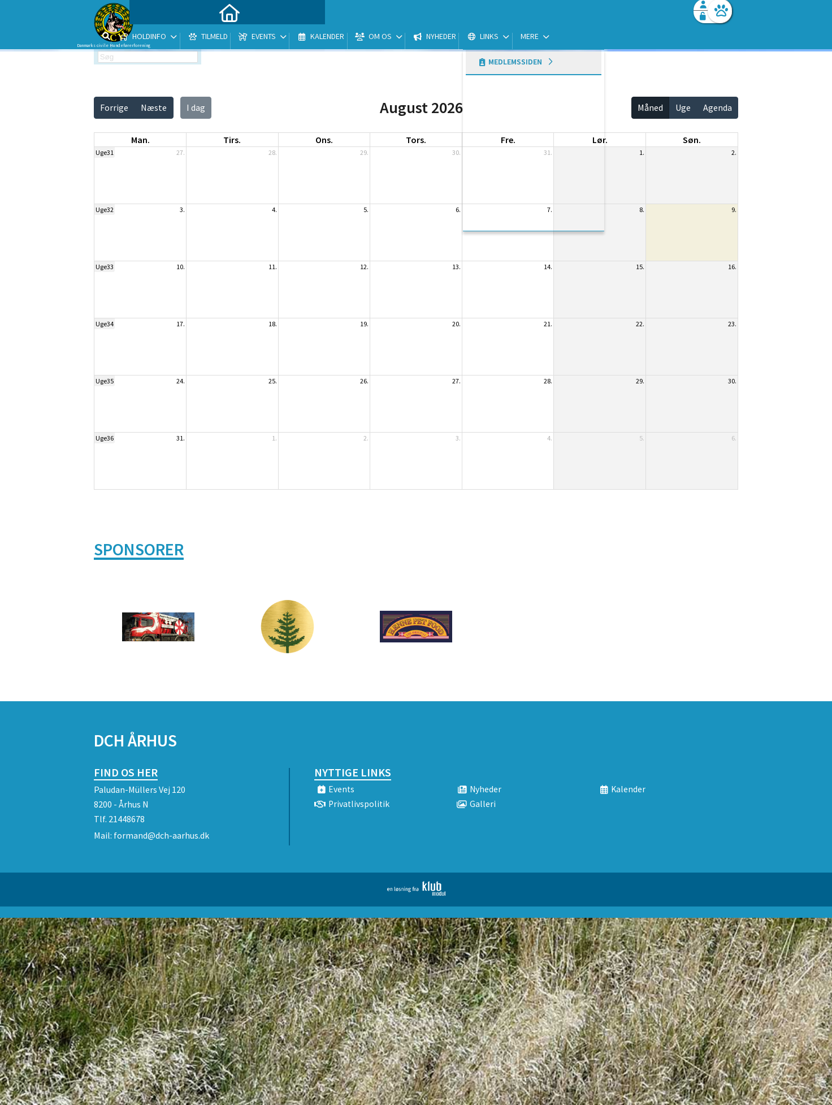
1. (641, 152)
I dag (196, 107)
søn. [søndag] (692, 139)
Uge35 (105, 381)
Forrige (114, 107)
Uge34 (105, 324)
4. (274, 209)
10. (180, 266)
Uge (683, 107)
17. (180, 324)
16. (732, 266)
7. (549, 209)
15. (640, 266)
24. (180, 381)
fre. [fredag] (508, 139)
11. (272, 266)
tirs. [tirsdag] (232, 139)
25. (272, 381)
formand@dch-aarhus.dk (161, 835)
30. (456, 152)
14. (548, 266)
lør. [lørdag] (600, 139)
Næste (154, 107)
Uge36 (105, 438)
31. (548, 152)
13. (456, 266)
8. (641, 209)
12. (364, 266)
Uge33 (105, 266)
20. (456, 324)
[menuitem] (164, 38)
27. (180, 152)
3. (182, 209)
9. (733, 209)
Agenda (717, 107)
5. (366, 209)
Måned (650, 107)
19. (364, 324)
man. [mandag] (140, 139)
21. (548, 324)
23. (732, 324)
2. (733, 152)
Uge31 (105, 152)
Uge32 (105, 209)
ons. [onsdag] (324, 139)
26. (364, 381)
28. (272, 152)
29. (364, 152)
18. (272, 324)
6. (458, 209)
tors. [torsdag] (416, 139)
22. (640, 324)
